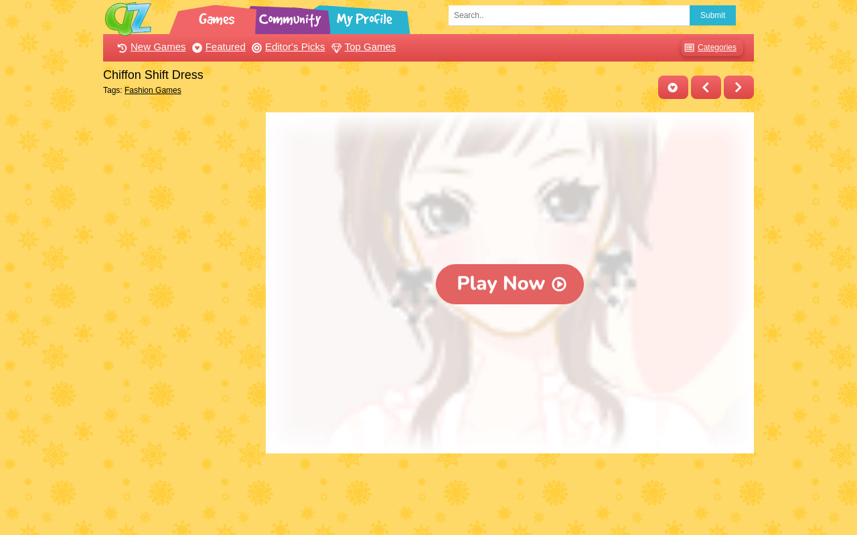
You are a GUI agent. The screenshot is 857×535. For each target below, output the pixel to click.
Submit (712, 15)
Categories (708, 47)
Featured (217, 46)
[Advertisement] (181, 313)
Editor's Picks (286, 46)
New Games (150, 46)
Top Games (362, 46)
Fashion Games (153, 90)
